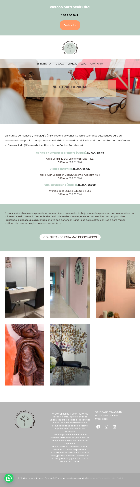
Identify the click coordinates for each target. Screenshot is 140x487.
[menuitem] (46, 64)
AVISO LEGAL (101, 419)
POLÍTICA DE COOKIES (106, 415)
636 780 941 (69, 15)
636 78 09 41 (76, 162)
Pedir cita (70, 25)
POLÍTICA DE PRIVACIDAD (108, 412)
